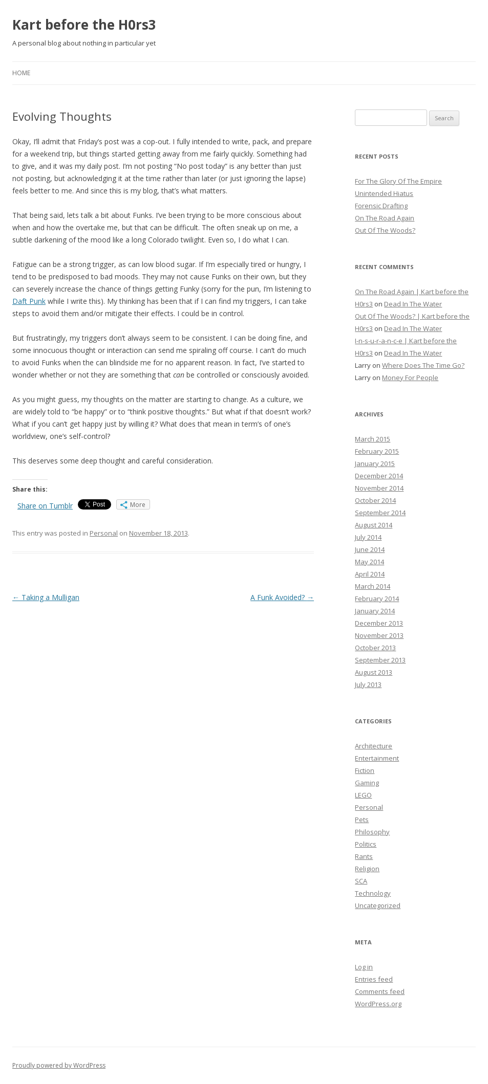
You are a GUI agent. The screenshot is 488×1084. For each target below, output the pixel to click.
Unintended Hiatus (384, 193)
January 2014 (375, 610)
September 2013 (380, 660)
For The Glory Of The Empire (398, 181)
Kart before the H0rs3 (84, 24)
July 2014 (368, 537)
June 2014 (370, 549)
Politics (365, 844)
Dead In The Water (413, 303)
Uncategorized (377, 905)
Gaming (367, 782)
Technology (373, 893)
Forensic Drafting (381, 205)
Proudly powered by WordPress (58, 1065)
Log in (364, 966)
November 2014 (379, 488)
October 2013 (375, 647)
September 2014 (380, 512)
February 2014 (377, 598)
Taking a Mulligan (45, 597)
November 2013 (379, 635)
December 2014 (379, 475)
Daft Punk (29, 301)
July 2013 (368, 684)
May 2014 (369, 561)
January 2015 (375, 463)
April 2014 (370, 574)
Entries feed (374, 979)
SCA (361, 881)
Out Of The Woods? (385, 230)
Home (21, 73)
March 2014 (372, 586)
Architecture (373, 745)
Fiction (364, 770)
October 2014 (375, 500)
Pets (362, 819)
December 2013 (379, 623)
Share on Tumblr (45, 506)
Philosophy (372, 831)
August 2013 (373, 672)
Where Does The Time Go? (423, 365)
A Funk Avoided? (282, 597)
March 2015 (372, 439)
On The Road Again (384, 218)
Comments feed (380, 991)
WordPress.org (378, 1003)
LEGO (363, 795)
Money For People (410, 377)
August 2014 (373, 524)
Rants (364, 856)
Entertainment (377, 758)
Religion (367, 868)
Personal (104, 533)
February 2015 (377, 451)
